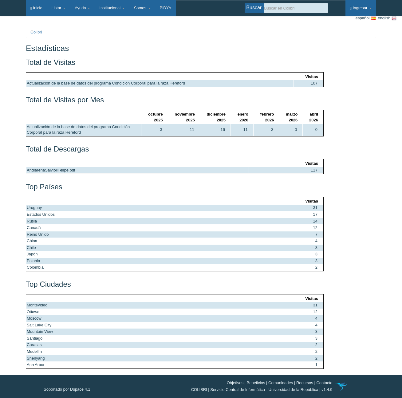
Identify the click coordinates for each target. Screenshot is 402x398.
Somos (142, 8)
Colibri (36, 32)
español (366, 18)
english (386, 18)
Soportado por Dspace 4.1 (67, 389)
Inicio (36, 8)
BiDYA (165, 8)
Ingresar (361, 8)
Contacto (324, 382)
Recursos (304, 382)
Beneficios (256, 382)
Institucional (111, 8)
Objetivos (235, 382)
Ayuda (82, 8)
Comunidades (280, 382)
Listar (58, 8)
